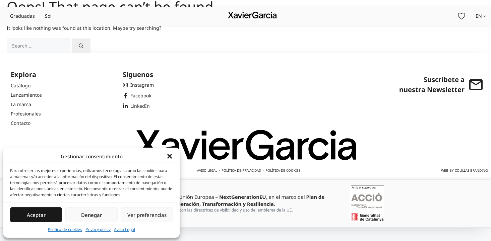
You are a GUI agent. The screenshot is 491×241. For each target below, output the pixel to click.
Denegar (91, 215)
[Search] (81, 45)
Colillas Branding (471, 170)
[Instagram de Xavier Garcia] (138, 85)
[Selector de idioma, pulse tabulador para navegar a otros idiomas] (481, 15)
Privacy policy (98, 229)
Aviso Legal (124, 229)
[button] (169, 156)
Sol (48, 16)
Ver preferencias (147, 215)
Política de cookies (65, 229)
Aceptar (36, 215)
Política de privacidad (241, 170)
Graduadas (22, 16)
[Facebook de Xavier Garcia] (138, 96)
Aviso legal (207, 170)
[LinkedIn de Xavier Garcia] (138, 106)
